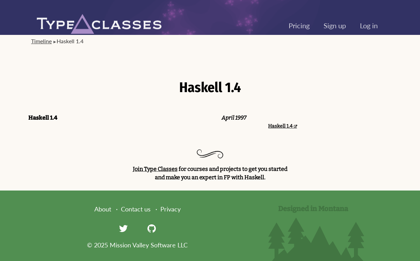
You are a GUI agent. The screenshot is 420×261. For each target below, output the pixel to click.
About (102, 209)
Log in (369, 25)
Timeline (41, 41)
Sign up (335, 25)
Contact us (136, 209)
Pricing (299, 25)
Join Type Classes (155, 169)
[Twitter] (123, 228)
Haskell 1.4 (280, 126)
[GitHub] (151, 228)
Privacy (170, 209)
